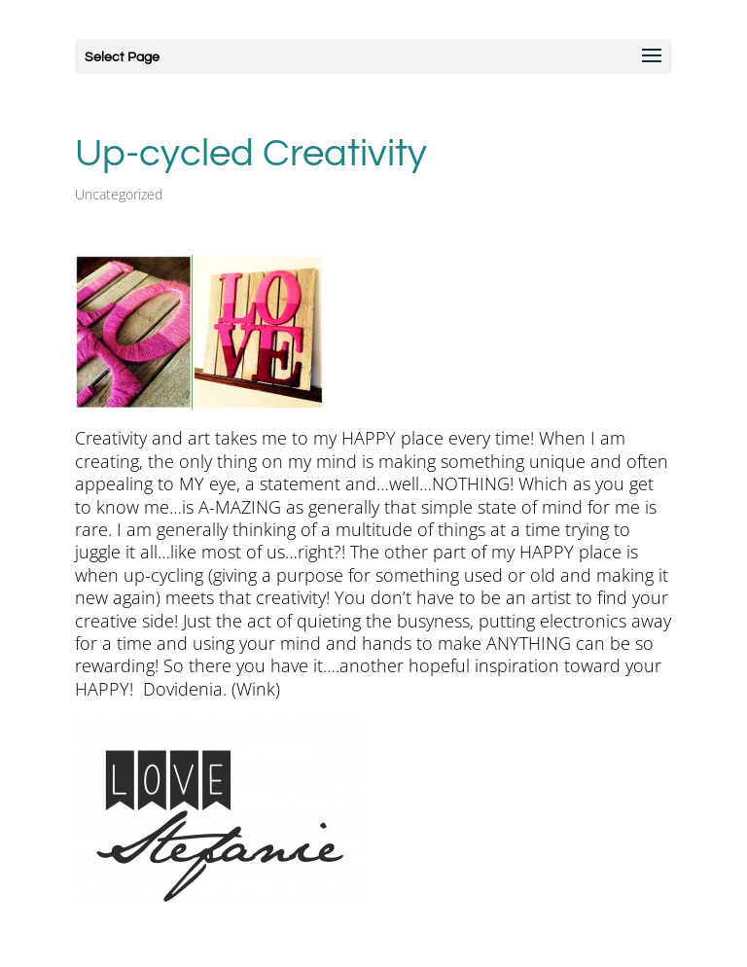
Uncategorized (118, 194)
